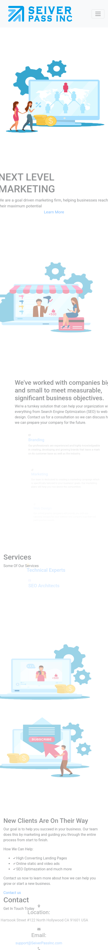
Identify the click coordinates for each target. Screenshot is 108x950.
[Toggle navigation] (98, 13)
